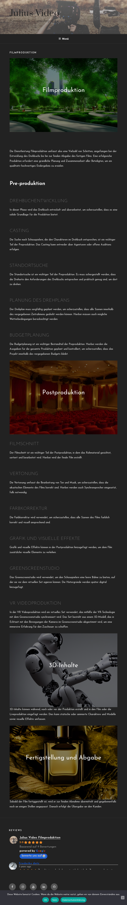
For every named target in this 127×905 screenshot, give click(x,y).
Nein (54, 900)
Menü (64, 38)
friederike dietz (29, 863)
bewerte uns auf (33, 855)
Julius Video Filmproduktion (40, 837)
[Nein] (122, 897)
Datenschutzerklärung (73, 900)
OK (45, 900)
